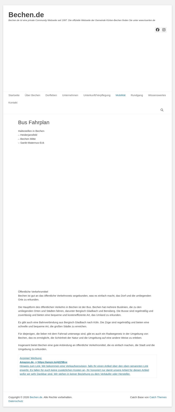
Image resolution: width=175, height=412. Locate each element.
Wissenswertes (157, 95)
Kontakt (12, 102)
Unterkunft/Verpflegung (96, 95)
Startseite (14, 95)
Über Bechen (32, 95)
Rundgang (137, 95)
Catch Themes (158, 397)
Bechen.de (26, 15)
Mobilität (120, 95)
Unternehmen (70, 95)
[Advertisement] (87, 65)
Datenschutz (15, 401)
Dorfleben (51, 95)
